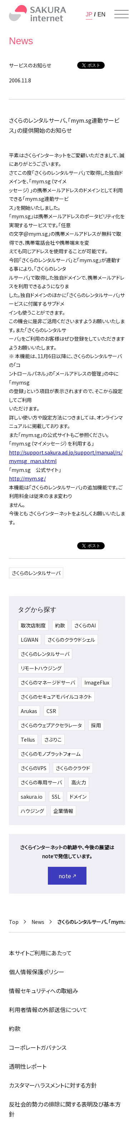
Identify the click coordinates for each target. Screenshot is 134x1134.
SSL (56, 796)
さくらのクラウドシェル (71, 639)
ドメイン (78, 796)
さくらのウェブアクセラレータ (51, 725)
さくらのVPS (33, 768)
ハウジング (32, 810)
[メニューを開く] (121, 14)
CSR (51, 711)
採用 (96, 725)
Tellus (28, 739)
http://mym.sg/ (27, 478)
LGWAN (29, 639)
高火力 (78, 782)
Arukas (29, 711)
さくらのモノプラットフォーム (50, 753)
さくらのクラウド (73, 768)
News (37, 921)
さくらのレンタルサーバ (36, 572)
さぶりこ (53, 739)
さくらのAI (85, 625)
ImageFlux (96, 682)
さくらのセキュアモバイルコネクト (56, 696)
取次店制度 (33, 625)
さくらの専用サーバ (41, 782)
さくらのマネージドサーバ (48, 682)
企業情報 (63, 810)
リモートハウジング (41, 668)
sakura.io (32, 796)
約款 (60, 625)
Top (14, 921)
